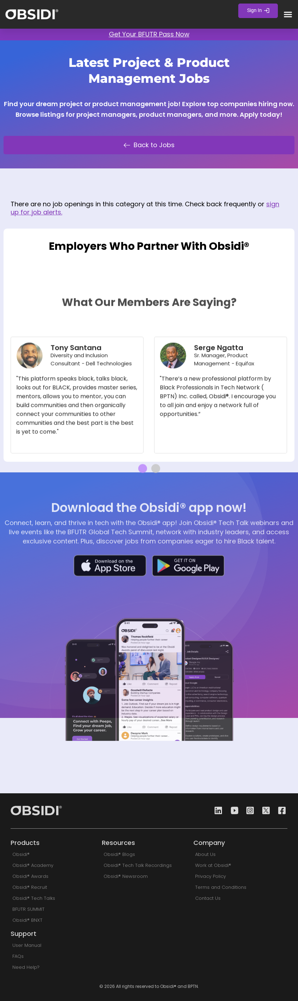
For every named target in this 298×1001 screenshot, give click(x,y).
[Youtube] (232, 811)
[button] (288, 14)
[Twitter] (264, 811)
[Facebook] (280, 811)
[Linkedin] (216, 811)
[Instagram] (248, 811)
